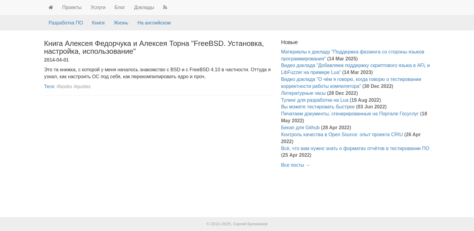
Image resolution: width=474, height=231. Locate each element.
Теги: (49, 86)
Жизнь (121, 22)
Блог (120, 7)
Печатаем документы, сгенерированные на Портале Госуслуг (350, 113)
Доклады (144, 7)
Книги (98, 22)
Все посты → (295, 165)
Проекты (72, 7)
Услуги (98, 7)
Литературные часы (303, 93)
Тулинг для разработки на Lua (315, 100)
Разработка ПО (66, 22)
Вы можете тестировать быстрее (318, 106)
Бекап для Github (300, 127)
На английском (153, 22)
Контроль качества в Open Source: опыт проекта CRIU (342, 134)
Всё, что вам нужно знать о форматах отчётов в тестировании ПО (355, 148)
